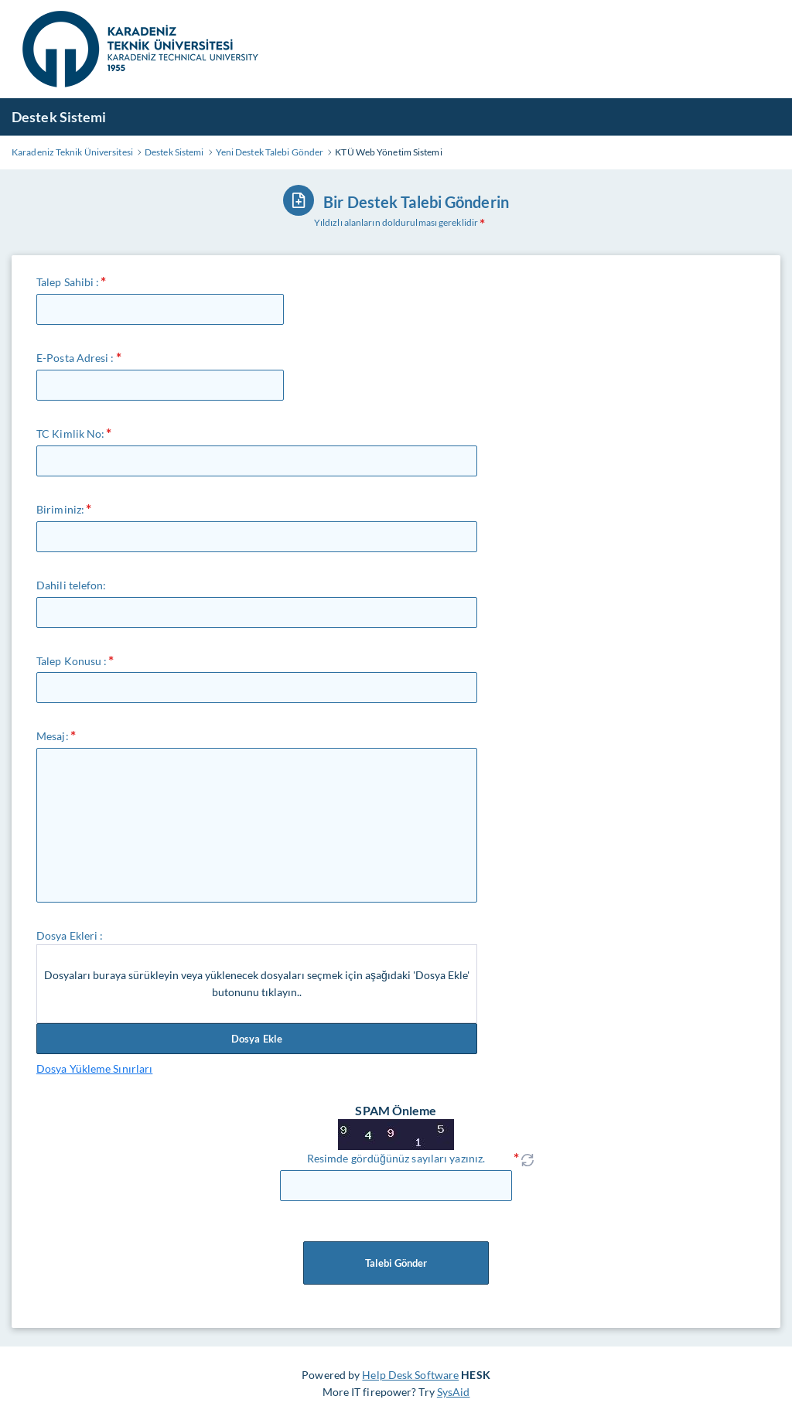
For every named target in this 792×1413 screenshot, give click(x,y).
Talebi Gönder (396, 1263)
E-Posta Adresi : (75, 357)
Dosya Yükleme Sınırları (94, 1068)
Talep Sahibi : (67, 281)
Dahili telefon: (71, 585)
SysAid (453, 1391)
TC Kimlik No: (70, 433)
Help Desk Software (410, 1374)
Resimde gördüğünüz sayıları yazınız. (396, 1158)
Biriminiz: (60, 509)
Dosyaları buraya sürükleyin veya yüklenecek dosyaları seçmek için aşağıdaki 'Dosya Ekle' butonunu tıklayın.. (256, 983)
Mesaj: (52, 735)
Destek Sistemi (59, 116)
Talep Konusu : (71, 660)
